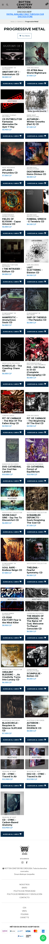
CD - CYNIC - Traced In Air (9, 775)
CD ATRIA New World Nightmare (36, 71)
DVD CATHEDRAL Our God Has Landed (11, 469)
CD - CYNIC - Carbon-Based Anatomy (10, 822)
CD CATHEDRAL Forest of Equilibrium (35, 469)
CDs (24, 908)
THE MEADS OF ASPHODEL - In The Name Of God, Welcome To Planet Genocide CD (35, 622)
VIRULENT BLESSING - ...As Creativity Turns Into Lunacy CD (11, 676)
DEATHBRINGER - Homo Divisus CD (36, 172)
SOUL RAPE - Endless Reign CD (12, 568)
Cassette (24, 917)
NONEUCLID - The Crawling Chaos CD (12, 368)
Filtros (24, 36)
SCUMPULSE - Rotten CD (34, 674)
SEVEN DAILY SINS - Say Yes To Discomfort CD (12, 517)
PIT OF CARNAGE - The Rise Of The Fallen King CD (12, 421)
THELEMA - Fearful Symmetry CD (34, 570)
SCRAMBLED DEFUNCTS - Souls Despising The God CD (36, 519)
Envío (24, 888)
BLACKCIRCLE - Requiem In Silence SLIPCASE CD (12, 727)
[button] (12, 83)
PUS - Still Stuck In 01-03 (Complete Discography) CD (36, 371)
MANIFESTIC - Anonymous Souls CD (9, 320)
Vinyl (24, 911)
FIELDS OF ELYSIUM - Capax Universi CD (11, 221)
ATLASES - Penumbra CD (10, 171)
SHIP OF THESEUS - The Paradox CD (37, 318)
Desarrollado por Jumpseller (24, 874)
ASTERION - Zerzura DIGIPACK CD (34, 725)
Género (20, 21)
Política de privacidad (24, 891)
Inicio (13, 21)
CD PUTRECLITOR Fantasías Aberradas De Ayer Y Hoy (12, 123)
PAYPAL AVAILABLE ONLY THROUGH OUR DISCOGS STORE (25, 15)
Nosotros (24, 885)
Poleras (24, 914)
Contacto (24, 898)
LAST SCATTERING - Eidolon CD (35, 270)
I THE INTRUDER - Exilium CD (11, 270)
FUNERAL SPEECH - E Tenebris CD (36, 220)
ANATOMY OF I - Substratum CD (11, 73)
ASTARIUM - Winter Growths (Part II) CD (36, 121)
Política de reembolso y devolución (24, 894)
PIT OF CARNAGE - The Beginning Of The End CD (36, 421)
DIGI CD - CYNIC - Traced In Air (36, 775)
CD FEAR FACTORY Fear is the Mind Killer (11, 620)
